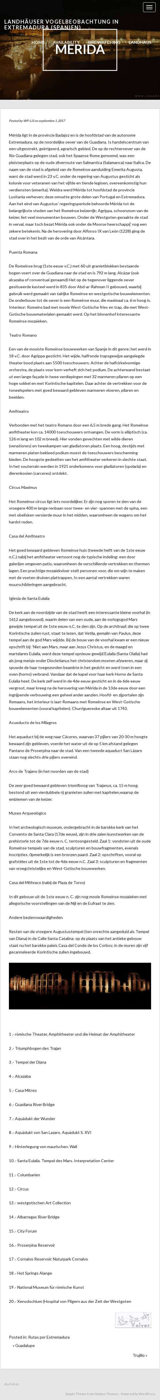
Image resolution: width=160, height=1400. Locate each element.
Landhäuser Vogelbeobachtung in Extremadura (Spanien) (61, 24)
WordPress (147, 1394)
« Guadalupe (24, 1345)
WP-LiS (28, 121)
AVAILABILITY (66, 42)
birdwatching (104, 42)
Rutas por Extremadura (49, 1337)
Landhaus (140, 42)
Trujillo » (140, 1355)
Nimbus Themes (106, 1394)
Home (38, 42)
